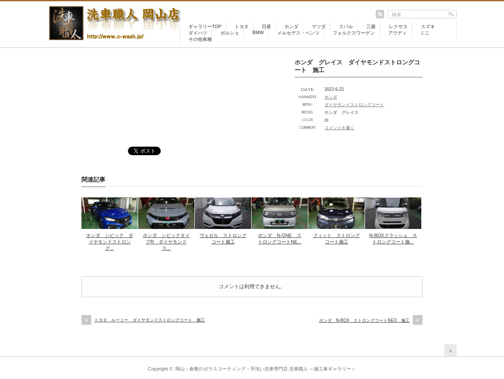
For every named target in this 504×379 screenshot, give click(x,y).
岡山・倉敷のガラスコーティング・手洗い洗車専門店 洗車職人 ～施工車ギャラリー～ (265, 368)
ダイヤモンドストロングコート (354, 104)
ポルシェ (229, 32)
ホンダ (291, 26)
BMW (258, 32)
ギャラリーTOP (204, 26)
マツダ (319, 26)
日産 (266, 26)
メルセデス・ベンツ (298, 32)
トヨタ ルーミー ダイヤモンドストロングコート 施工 (149, 320)
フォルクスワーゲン (354, 32)
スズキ (428, 26)
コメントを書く (339, 127)
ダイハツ (197, 32)
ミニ (424, 32)
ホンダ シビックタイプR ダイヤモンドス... (166, 242)
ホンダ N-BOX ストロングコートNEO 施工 (364, 320)
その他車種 (200, 39)
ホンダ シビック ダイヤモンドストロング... (109, 242)
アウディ (397, 32)
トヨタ (242, 26)
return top (450, 350)
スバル (346, 26)
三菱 (371, 26)
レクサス (398, 26)
